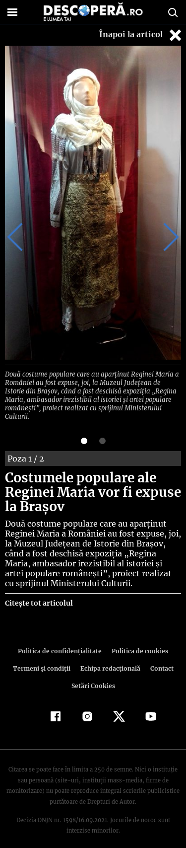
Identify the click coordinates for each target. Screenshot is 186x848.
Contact (160, 657)
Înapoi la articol (141, 35)
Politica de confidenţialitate (61, 640)
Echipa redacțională (109, 657)
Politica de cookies (138, 640)
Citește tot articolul (38, 592)
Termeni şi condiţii (42, 657)
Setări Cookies (93, 675)
